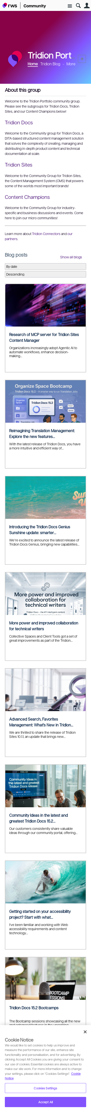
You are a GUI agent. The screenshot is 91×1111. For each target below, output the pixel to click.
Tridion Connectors (46, 233)
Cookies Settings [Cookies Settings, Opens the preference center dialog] (45, 1088)
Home (33, 63)
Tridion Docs (19, 122)
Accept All (45, 1102)
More (70, 64)
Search (78, 5)
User (87, 5)
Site (70, 6)
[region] (45, 1068)
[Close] (85, 1032)
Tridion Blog (50, 63)
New (82, 59)
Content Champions (27, 197)
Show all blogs (71, 257)
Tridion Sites (18, 164)
